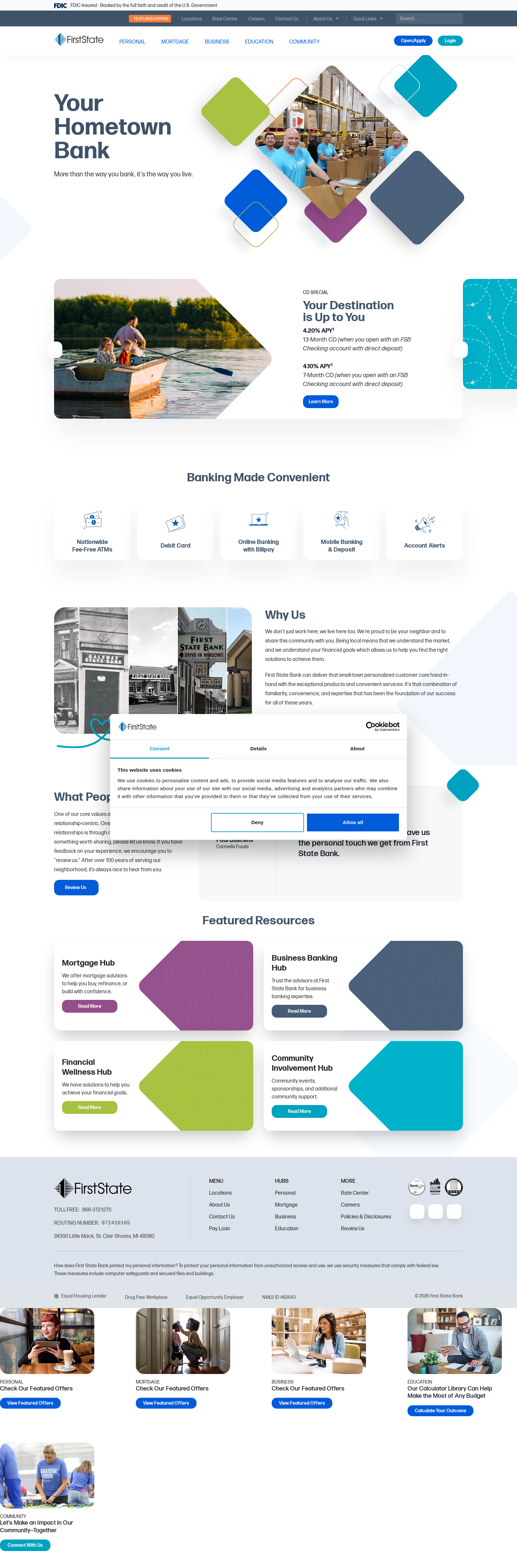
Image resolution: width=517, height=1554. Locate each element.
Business (285, 1219)
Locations (220, 1196)
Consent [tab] (160, 748)
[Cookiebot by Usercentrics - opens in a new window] (371, 727)
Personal (285, 1196)
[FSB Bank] (79, 39)
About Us (219, 1208)
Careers (350, 1208)
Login (450, 41)
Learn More (321, 401)
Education (286, 1231)
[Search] (429, 18)
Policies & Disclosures (366, 1219)
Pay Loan (219, 1231)
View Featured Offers (30, 1406)
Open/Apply (413, 41)
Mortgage (286, 1208)
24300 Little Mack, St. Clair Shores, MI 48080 (104, 1239)
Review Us (75, 890)
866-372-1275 (96, 1213)
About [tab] (357, 748)
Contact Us (222, 1219)
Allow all (353, 822)
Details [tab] (258, 748)
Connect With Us (25, 1548)
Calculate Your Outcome (440, 1413)
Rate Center (355, 1196)
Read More (89, 1009)
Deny (257, 822)
